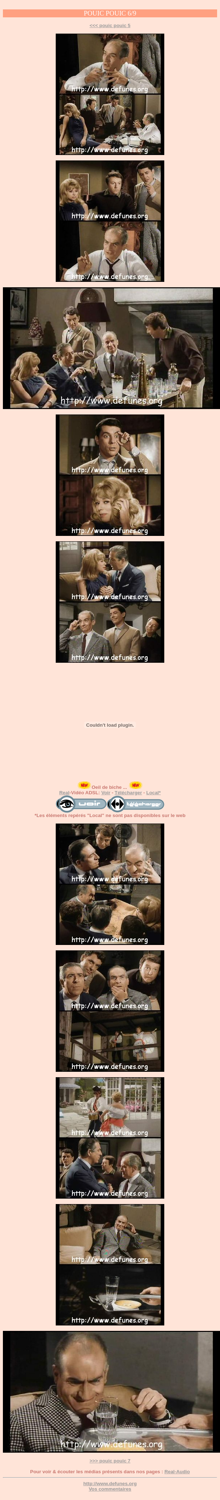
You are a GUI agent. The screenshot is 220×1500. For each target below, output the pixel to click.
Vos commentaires (110, 1489)
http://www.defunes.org (110, 1483)
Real (64, 792)
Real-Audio (177, 1471)
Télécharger (128, 792)
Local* (153, 792)
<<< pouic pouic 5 (110, 25)
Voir (105, 792)
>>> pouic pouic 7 (110, 1461)
